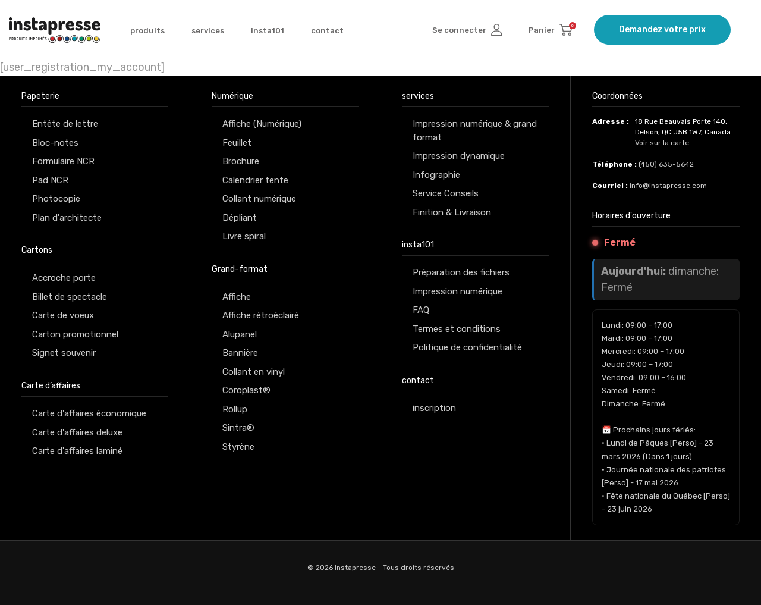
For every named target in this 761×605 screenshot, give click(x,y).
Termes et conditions (457, 329)
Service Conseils (446, 193)
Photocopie (56, 198)
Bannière (240, 352)
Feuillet (236, 142)
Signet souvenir (64, 352)
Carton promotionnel (75, 334)
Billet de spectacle (69, 296)
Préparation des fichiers (461, 272)
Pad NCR (50, 180)
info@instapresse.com (668, 185)
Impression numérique (457, 291)
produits (147, 30)
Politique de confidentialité (467, 347)
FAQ (421, 310)
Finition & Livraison (452, 212)
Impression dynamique (459, 156)
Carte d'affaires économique (89, 413)
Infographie (436, 175)
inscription (434, 408)
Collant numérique (259, 198)
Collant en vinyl (253, 371)
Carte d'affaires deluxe (77, 432)
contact (327, 30)
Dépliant (239, 217)
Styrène (238, 446)
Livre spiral (244, 236)
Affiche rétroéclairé (260, 315)
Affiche (236, 296)
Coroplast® (246, 390)
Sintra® (238, 427)
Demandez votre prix (662, 29)
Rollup (234, 409)
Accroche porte (64, 277)
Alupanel (239, 334)
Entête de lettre (65, 123)
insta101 (267, 30)
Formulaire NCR (63, 161)
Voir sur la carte (662, 143)
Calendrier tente (255, 180)
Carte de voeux (63, 315)
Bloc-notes (55, 142)
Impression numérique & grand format (475, 130)
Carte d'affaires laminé (77, 451)
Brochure (240, 161)
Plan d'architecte (67, 217)
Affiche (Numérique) (261, 123)
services (207, 30)
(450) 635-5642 (666, 164)
